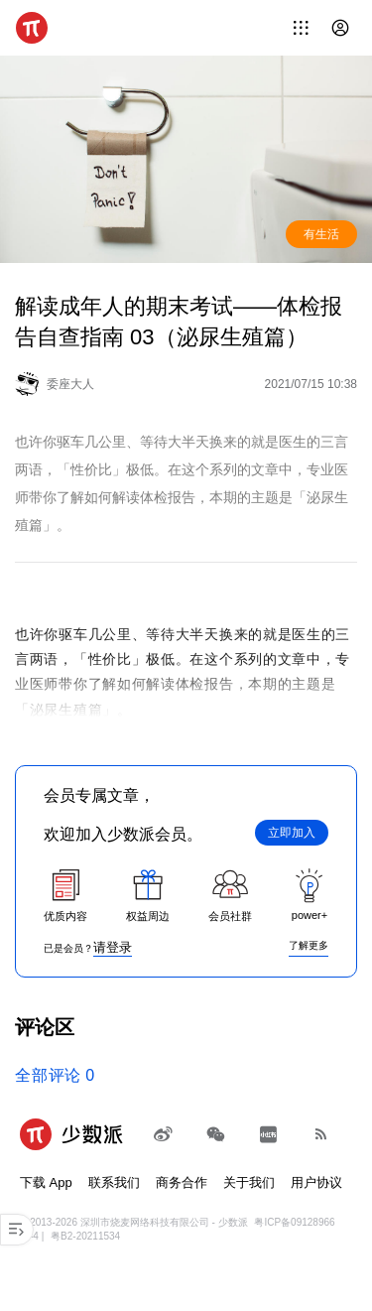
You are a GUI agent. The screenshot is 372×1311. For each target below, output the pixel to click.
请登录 (112, 947)
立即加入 (291, 833)
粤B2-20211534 (85, 1236)
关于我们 (249, 1182)
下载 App (46, 1182)
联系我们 (114, 1182)
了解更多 (308, 945)
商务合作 (181, 1182)
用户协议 (316, 1182)
